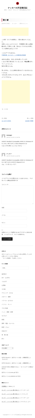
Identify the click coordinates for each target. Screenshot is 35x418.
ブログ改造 (5, 308)
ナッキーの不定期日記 (17, 8)
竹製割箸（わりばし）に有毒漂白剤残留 (14, 55)
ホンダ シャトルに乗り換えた (10, 390)
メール (3, 215)
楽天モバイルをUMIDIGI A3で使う (11, 376)
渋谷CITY (4, 331)
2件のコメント (23, 23)
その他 (6, 109)
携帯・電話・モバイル (8, 323)
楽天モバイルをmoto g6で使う (10, 372)
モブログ (4, 315)
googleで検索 (29, 121)
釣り (3, 338)
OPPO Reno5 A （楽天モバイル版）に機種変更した (16, 363)
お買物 (3, 285)
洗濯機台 (4, 386)
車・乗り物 (5, 335)
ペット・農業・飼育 (7, 312)
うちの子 (4, 281)
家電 (3, 319)
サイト (3, 222)
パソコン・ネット (7, 304)
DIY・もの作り (6, 277)
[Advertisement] (15, 32)
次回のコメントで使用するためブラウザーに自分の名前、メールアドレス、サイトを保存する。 (17, 233)
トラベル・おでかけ (7, 300)
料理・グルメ (5, 327)
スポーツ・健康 (6, 296)
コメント (5, 184)
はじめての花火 (6, 121)
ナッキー (14, 23)
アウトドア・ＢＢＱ (7, 293)
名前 (3, 207)
